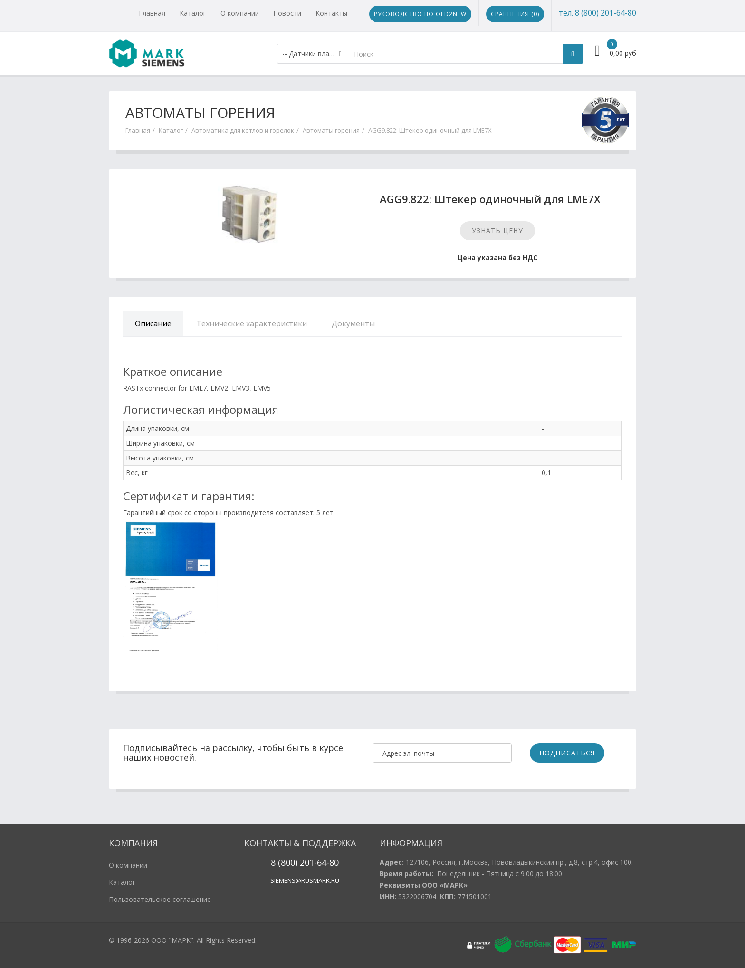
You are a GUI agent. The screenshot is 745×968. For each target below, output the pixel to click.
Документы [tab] (353, 323)
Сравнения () (515, 14)
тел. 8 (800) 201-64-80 (597, 13)
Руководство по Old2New (420, 14)
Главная (152, 13)
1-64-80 (324, 862)
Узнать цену (497, 230)
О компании (239, 13)
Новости (287, 13)
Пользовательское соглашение (160, 899)
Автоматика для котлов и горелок (242, 130)
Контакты (331, 13)
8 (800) (284, 862)
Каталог (193, 13)
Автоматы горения (331, 130)
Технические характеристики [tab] (251, 323)
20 (303, 862)
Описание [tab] (153, 323)
